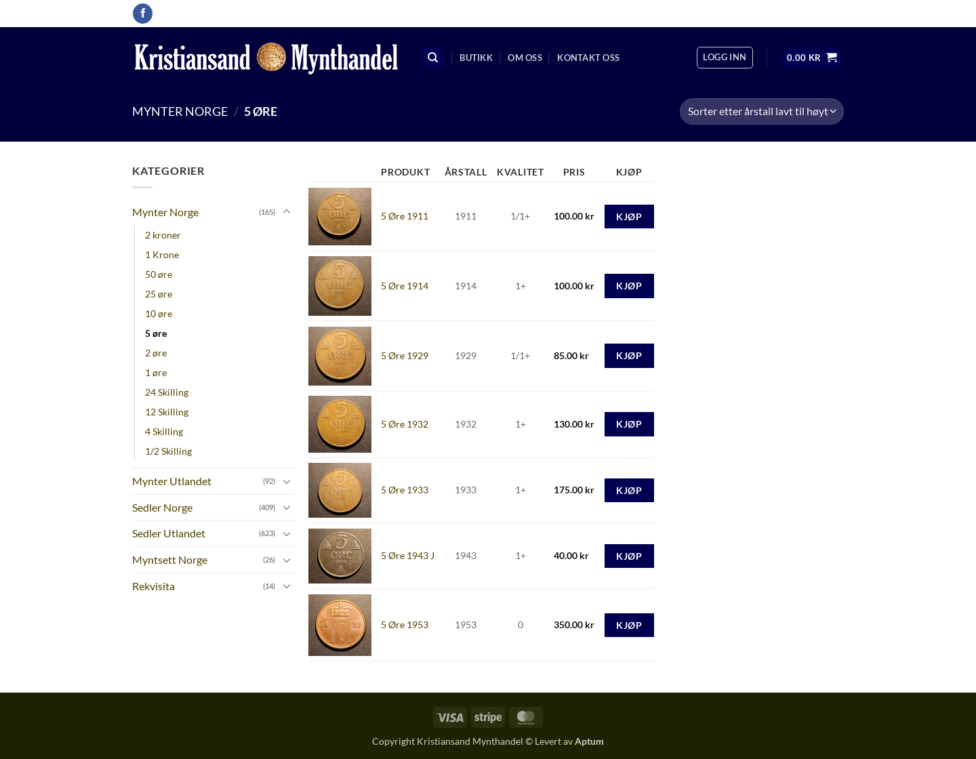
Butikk (476, 57)
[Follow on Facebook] (142, 13)
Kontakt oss (588, 57)
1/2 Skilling (168, 451)
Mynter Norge (180, 111)
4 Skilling (164, 431)
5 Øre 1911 (404, 216)
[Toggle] (287, 212)
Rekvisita (153, 585)
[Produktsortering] (762, 111)
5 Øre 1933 (404, 489)
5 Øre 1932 (404, 424)
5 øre (156, 333)
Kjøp (629, 216)
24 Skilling (166, 392)
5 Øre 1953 (404, 624)
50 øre (158, 274)
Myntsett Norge (169, 559)
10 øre (158, 313)
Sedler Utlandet (168, 533)
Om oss (525, 57)
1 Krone (162, 254)
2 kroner (163, 235)
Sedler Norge (162, 507)
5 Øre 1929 (404, 355)
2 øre (156, 352)
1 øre (156, 372)
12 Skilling (166, 411)
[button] (724, 57)
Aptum (589, 741)
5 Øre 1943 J (407, 555)
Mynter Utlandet (171, 480)
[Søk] (433, 58)
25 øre (158, 294)
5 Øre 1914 (404, 285)
